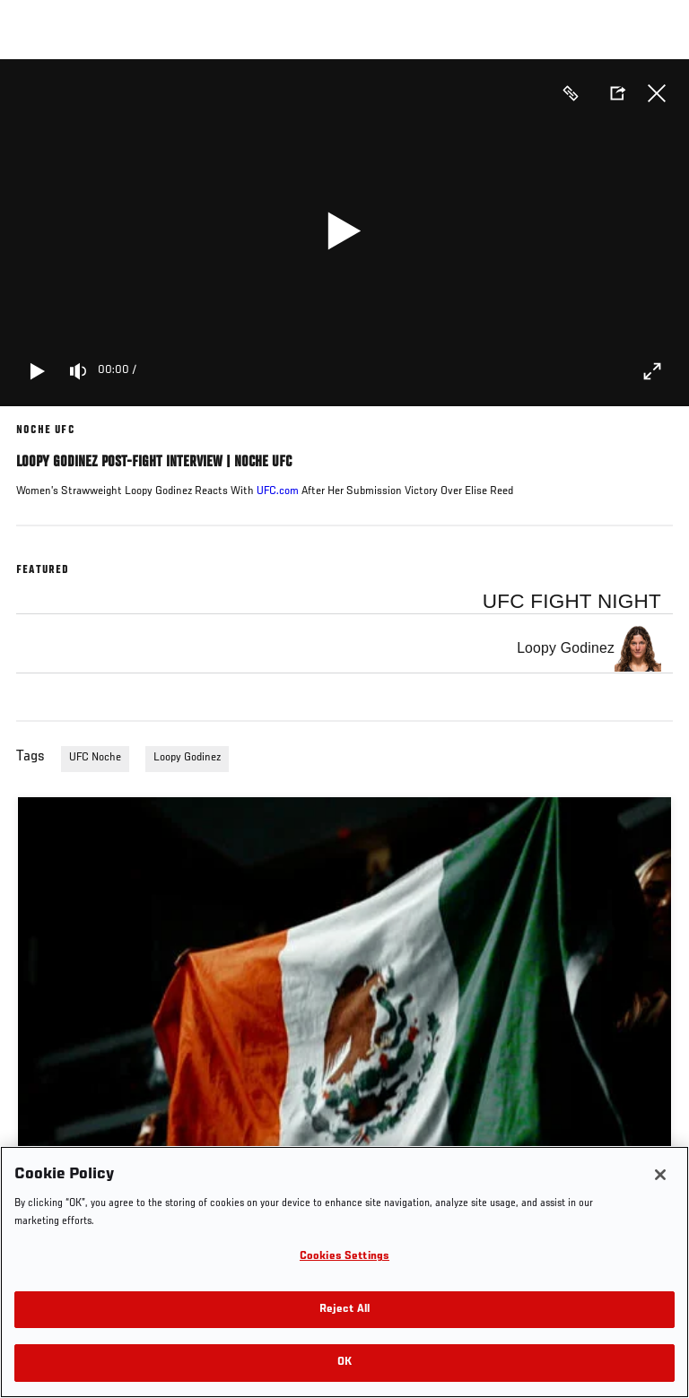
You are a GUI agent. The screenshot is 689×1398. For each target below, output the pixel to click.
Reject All (344, 1310)
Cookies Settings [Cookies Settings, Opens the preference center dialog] (344, 1257)
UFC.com (278, 491)
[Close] (660, 1174)
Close (657, 93)
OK (344, 1362)
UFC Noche (95, 757)
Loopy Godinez (187, 757)
